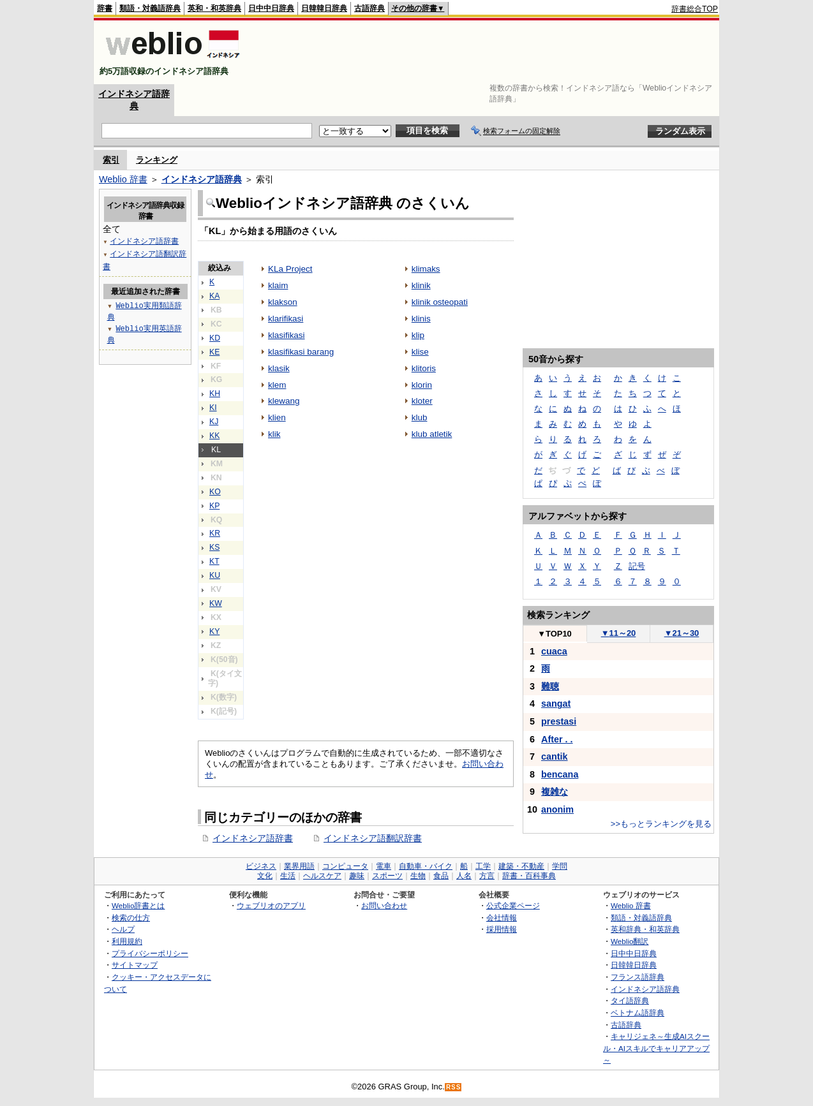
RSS (453, 1087)
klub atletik (432, 434)
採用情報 (501, 929)
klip (418, 335)
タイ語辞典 (630, 1000)
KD (214, 338)
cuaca (554, 651)
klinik (421, 285)
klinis (421, 318)
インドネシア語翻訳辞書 (373, 838)
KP (214, 505)
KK (214, 435)
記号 (637, 566)
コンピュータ (345, 866)
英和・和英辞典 (214, 8)
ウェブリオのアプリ (271, 905)
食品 (441, 876)
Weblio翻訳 (629, 941)
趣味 (356, 876)
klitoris (424, 368)
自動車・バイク (425, 866)
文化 (264, 876)
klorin (422, 385)
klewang (283, 401)
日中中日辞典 (271, 8)
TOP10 (554, 633)
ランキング (156, 160)
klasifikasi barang (301, 352)
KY (214, 631)
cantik (554, 756)
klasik (279, 368)
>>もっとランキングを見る (661, 824)
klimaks (426, 269)
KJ (213, 421)
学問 (559, 866)
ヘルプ (123, 929)
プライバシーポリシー (150, 953)
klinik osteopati (440, 302)
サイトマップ (135, 965)
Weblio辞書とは (138, 905)
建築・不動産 (521, 866)
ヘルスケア (322, 876)
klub (420, 417)
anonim (557, 809)
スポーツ (387, 876)
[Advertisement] (485, 52)
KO (215, 491)
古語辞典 (369, 8)
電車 (383, 866)
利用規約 (127, 941)
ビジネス (261, 866)
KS (214, 547)
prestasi (558, 721)
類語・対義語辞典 (150, 8)
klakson (282, 302)
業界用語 (299, 866)
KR (214, 533)
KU (214, 575)
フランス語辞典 (637, 977)
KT (214, 561)
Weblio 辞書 (123, 179)
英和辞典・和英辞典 (645, 929)
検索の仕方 (131, 917)
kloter (422, 401)
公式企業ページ (513, 905)
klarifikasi (285, 318)
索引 (111, 160)
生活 (287, 876)
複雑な (554, 791)
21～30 (681, 633)
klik (274, 434)
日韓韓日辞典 (324, 8)
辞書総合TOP (694, 8)
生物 (418, 876)
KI (213, 407)
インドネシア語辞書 (253, 838)
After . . (557, 739)
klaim (278, 285)
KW (215, 603)
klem (277, 385)
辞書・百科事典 (529, 876)
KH (214, 393)
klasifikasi (286, 335)
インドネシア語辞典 (201, 179)
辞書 (104, 8)
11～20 (618, 633)
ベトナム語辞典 (637, 1012)
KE (214, 352)
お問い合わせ (384, 905)
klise (420, 352)
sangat (556, 703)
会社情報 (501, 917)
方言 (487, 876)
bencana (559, 774)
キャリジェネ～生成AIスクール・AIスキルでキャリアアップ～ (656, 1048)
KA (214, 295)
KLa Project (290, 269)
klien (277, 417)
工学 (483, 866)
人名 (464, 876)
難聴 (550, 686)
